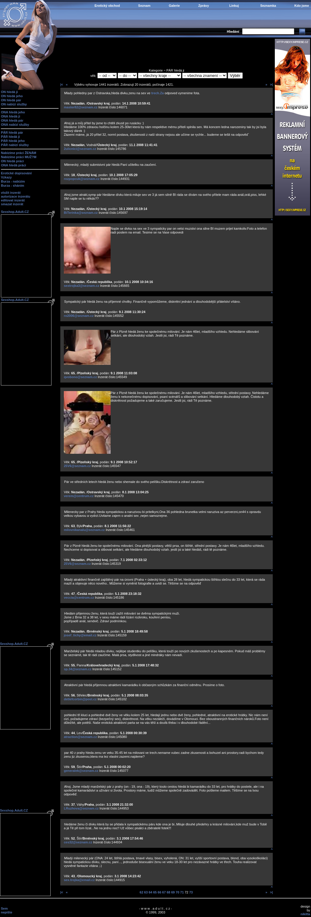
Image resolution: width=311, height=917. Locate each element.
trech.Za (157, 93)
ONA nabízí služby (15, 124)
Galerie (174, 5)
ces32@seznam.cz (78, 842)
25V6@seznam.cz (77, 466)
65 (155, 892)
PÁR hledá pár (12, 132)
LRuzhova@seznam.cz (81, 808)
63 (146, 892)
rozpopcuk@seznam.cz (81, 179)
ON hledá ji (9, 92)
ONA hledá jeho (13, 112)
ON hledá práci (12, 161)
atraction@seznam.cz (80, 737)
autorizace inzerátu (15, 196)
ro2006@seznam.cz (79, 315)
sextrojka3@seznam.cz (81, 285)
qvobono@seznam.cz (80, 377)
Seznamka (268, 5)
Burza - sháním (12, 185)
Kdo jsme (301, 5)
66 (159, 892)
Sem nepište (6, 910)
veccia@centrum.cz (79, 597)
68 (168, 892)
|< (61, 84)
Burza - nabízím (13, 181)
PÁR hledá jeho (13, 141)
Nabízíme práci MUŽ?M (18, 157)
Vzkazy (6, 177)
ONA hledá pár (12, 120)
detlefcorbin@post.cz (80, 699)
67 (164, 892)
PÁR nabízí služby (15, 145)
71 (182, 892)
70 (177, 892)
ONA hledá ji (10, 116)
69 (173, 892)
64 (150, 892)
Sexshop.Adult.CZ (15, 211)
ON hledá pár (11, 100)
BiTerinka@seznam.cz (81, 212)
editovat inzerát (13, 200)
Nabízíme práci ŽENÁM (18, 153)
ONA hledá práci (13, 165)
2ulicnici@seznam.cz (80, 148)
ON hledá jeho (12, 96)
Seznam (144, 5)
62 (141, 892)
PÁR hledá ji (10, 136)
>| (271, 84)
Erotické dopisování (16, 173)
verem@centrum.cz (79, 496)
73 (191, 892)
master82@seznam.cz (80, 107)
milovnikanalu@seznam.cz (84, 530)
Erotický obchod (107, 5)
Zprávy (203, 5)
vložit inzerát (11, 192)
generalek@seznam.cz (81, 770)
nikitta (305, 914)
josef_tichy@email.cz (80, 635)
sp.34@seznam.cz (78, 669)
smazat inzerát (12, 204)
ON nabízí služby (14, 104)
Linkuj (234, 5)
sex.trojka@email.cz (79, 880)
